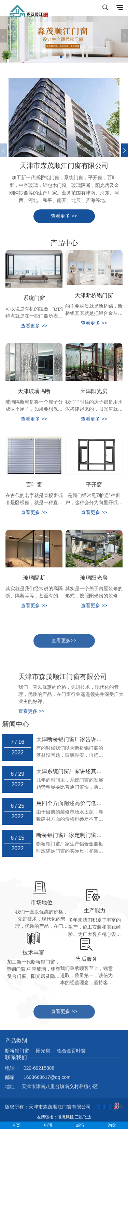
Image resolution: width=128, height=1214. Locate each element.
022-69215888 (39, 1052)
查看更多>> (64, 646)
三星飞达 (83, 1117)
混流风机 (65, 1117)
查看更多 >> (64, 216)
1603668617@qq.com (47, 1061)
